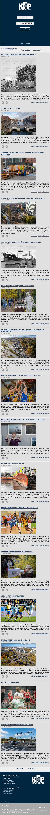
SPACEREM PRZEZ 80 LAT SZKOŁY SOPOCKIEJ (17, 552)
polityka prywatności (8, 802)
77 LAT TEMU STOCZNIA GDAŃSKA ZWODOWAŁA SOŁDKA (21, 242)
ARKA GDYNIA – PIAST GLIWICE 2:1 (13, 596)
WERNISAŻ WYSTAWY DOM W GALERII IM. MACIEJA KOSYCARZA (23, 419)
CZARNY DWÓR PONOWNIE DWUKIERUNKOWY (17, 725)
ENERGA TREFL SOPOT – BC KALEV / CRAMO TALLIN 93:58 (21, 375)
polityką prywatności (14, 811)
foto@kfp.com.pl (11, 783)
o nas (21, 43)
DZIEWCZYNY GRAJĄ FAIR (10, 682)
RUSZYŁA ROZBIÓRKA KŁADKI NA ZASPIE (15, 640)
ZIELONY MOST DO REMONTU (11, 108)
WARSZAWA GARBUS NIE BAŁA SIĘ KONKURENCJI (18, 54)
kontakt (28, 43)
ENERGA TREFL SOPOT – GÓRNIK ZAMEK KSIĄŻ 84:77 (19, 508)
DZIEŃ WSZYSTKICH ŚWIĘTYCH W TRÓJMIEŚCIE (17, 286)
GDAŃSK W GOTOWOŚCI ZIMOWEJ (13, 464)
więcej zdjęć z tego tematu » (40, 102)
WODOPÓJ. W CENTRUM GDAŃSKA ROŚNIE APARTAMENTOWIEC (23, 198)
